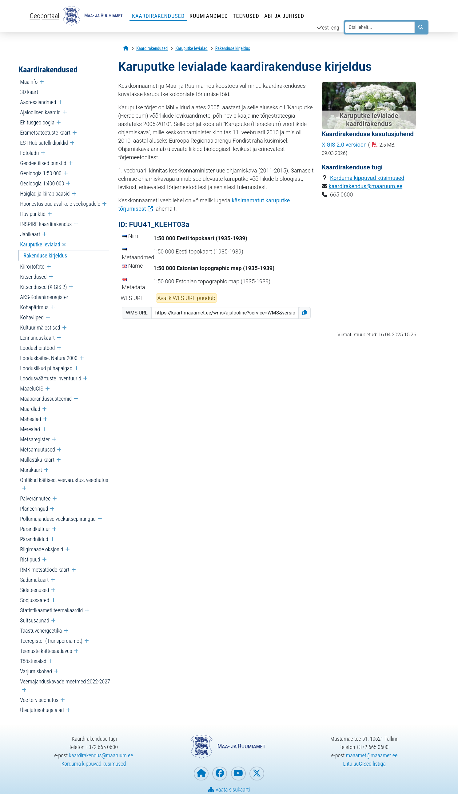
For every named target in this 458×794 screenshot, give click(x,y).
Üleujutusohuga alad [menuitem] (42, 710)
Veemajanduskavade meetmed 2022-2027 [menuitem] (65, 681)
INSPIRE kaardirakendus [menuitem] (46, 224)
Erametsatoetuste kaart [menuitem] (45, 132)
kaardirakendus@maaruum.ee (366, 186)
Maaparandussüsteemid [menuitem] (46, 398)
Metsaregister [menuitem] (35, 439)
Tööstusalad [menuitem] (33, 661)
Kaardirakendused (158, 16)
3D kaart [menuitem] (29, 92)
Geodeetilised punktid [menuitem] (43, 163)
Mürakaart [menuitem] (31, 470)
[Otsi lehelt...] (380, 27)
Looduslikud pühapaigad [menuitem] (46, 368)
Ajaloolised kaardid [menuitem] (40, 112)
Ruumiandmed (208, 16)
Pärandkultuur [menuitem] (35, 529)
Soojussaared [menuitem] (34, 600)
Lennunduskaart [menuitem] (37, 337)
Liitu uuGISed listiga (364, 763)
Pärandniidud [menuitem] (34, 539)
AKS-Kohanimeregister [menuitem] (44, 297)
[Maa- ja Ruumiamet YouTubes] (238, 773)
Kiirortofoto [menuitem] (32, 266)
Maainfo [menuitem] (29, 82)
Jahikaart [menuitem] (30, 234)
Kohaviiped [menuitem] (31, 317)
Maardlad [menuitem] (30, 409)
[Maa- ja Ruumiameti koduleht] (201, 773)
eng (335, 27)
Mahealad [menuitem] (30, 419)
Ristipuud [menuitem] (30, 559)
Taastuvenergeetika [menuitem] (41, 630)
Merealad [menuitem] (30, 429)
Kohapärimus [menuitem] (34, 307)
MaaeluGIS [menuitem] (31, 388)
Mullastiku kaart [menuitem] (37, 459)
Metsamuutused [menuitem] (37, 449)
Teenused (246, 16)
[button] (304, 313)
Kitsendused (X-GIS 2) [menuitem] (43, 287)
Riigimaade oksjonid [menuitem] (41, 549)
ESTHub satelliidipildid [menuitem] (44, 143)
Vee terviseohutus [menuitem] (39, 700)
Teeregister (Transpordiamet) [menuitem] (51, 641)
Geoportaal (44, 16)
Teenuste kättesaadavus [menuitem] (46, 651)
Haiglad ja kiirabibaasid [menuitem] (45, 193)
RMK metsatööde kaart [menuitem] (45, 569)
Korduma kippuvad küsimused (367, 178)
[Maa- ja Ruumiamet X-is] (256, 773)
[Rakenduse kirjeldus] (232, 48)
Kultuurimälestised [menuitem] (40, 327)
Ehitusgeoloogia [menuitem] (37, 122)
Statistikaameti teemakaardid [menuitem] (51, 610)
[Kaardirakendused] (152, 48)
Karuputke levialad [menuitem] (40, 244)
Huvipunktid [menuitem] (33, 214)
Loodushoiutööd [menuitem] (37, 348)
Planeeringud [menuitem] (34, 508)
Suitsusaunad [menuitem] (34, 620)
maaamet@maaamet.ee (372, 755)
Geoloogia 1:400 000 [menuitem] (42, 183)
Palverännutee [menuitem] (35, 498)
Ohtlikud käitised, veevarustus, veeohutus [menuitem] (64, 480)
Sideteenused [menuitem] (34, 590)
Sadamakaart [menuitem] (34, 580)
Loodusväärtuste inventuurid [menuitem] (50, 378)
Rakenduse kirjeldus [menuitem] (45, 255)
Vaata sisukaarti (229, 789)
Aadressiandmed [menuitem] (38, 102)
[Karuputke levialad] (191, 48)
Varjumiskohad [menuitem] (36, 671)
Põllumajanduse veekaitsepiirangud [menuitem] (58, 519)
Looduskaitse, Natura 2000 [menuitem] (49, 358)
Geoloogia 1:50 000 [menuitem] (40, 173)
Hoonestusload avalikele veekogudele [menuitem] (60, 204)
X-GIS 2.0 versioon (344, 144)
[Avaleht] (126, 48)
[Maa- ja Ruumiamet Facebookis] (219, 773)
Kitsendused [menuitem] (33, 276)
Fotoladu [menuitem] (29, 153)
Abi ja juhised (284, 16)
